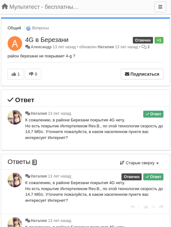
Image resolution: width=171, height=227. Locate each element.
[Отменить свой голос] (153, 207)
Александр (41, 47)
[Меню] (160, 7)
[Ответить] (133, 207)
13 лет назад (59, 113)
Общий (14, 28)
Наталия (106, 47)
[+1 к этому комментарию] (146, 207)
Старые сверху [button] (139, 162)
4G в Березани (46, 39)
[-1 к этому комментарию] (161, 207)
